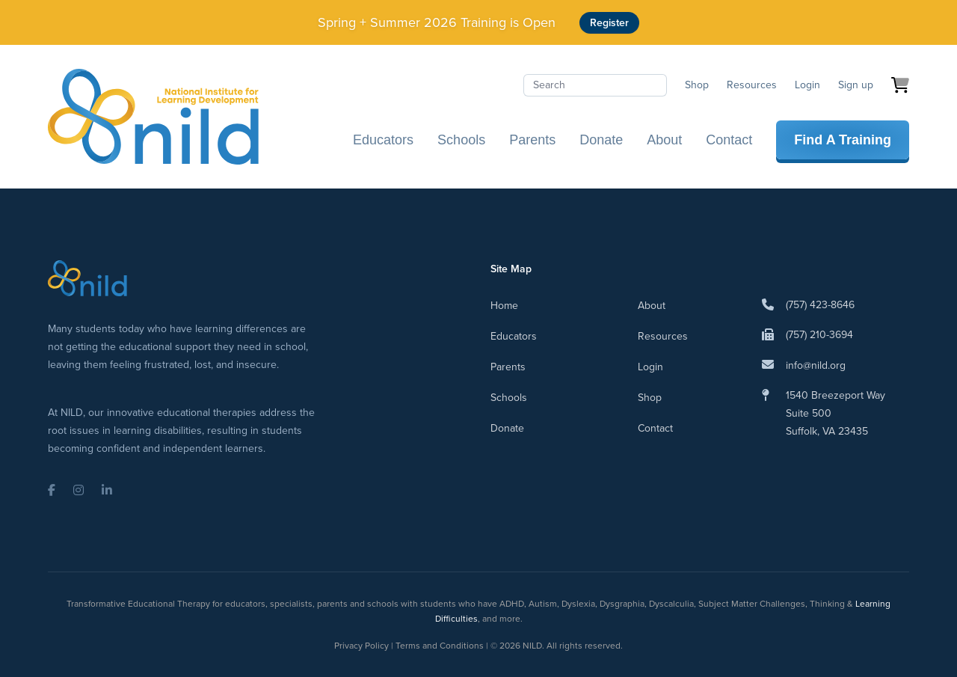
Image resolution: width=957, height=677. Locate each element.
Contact (729, 139)
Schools (461, 139)
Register (609, 23)
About (664, 139)
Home (504, 305)
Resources (752, 85)
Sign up (855, 85)
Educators (383, 139)
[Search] (595, 85)
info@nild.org (816, 365)
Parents (532, 139)
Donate (601, 139)
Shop (697, 85)
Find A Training (842, 139)
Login (807, 85)
